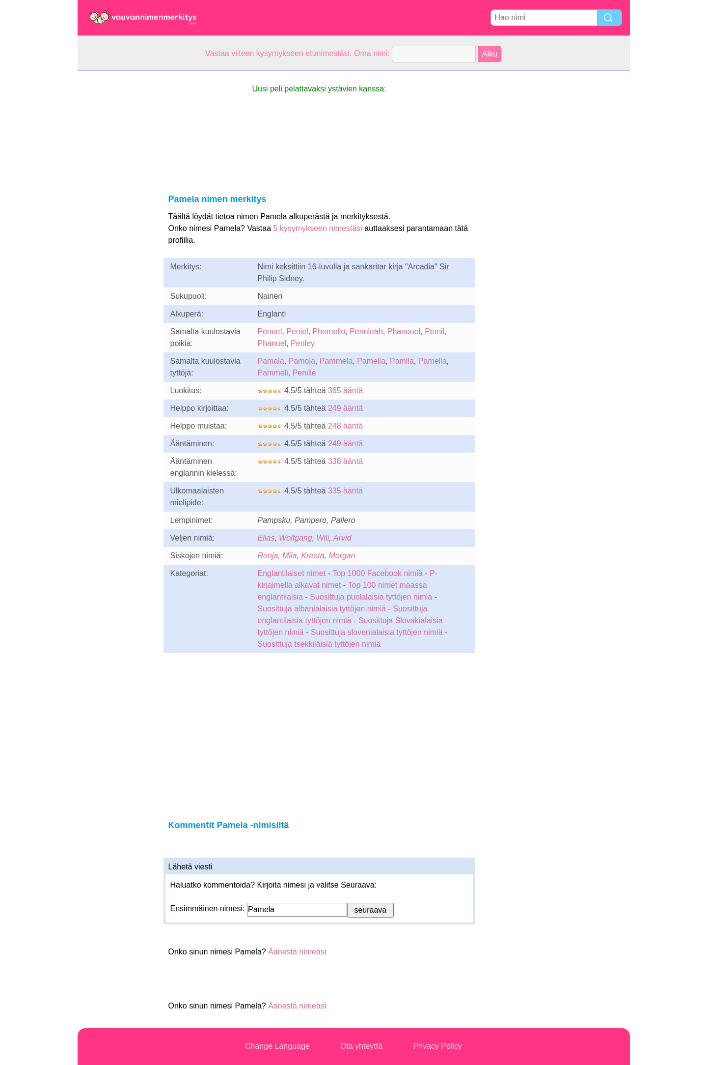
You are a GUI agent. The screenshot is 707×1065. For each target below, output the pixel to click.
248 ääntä (345, 426)
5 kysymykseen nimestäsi (317, 228)
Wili (323, 538)
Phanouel (404, 331)
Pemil (434, 331)
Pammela (336, 361)
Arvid (342, 538)
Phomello (329, 331)
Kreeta (312, 555)
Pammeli (273, 373)
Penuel (270, 331)
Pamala (271, 361)
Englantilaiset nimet (292, 573)
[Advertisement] (117, 218)
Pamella (432, 361)
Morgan (341, 555)
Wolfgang (295, 538)
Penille (304, 373)
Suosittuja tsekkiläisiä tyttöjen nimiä (319, 644)
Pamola (302, 361)
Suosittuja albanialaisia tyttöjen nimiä (322, 608)
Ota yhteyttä (361, 1046)
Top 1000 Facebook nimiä (377, 573)
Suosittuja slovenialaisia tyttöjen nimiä (377, 632)
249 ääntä (345, 408)
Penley (303, 343)
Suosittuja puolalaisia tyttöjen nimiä (371, 597)
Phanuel (272, 343)
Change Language (277, 1046)
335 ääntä (345, 491)
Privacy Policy (437, 1046)
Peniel (297, 331)
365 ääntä (345, 390)
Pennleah (366, 331)
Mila (289, 555)
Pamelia (371, 361)
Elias (266, 538)
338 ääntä (345, 461)
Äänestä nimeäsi (297, 952)
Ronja (268, 555)
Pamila (402, 361)
